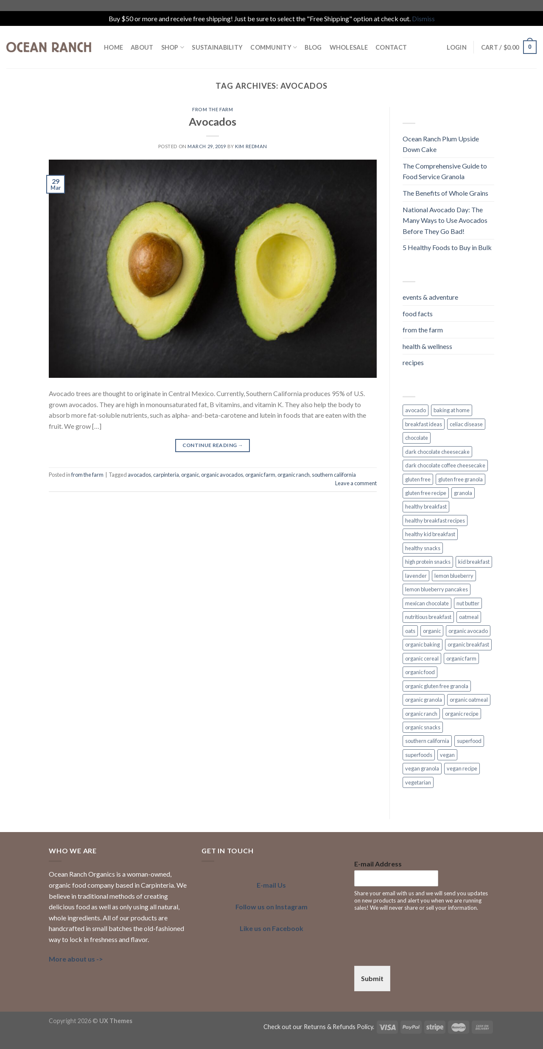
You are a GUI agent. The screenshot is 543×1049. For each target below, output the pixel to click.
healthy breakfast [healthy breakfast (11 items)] (426, 506)
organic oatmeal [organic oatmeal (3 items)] (469, 699)
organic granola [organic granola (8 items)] (423, 699)
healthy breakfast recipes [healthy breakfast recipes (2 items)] (435, 520)
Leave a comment (356, 483)
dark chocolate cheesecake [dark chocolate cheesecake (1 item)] (437, 451)
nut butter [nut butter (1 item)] (467, 603)
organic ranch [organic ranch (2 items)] (421, 713)
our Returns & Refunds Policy (333, 1026)
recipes (413, 362)
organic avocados (222, 474)
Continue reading (213, 445)
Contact (391, 47)
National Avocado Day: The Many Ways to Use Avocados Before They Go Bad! (445, 220)
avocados (139, 474)
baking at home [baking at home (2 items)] (452, 410)
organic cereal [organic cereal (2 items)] (422, 658)
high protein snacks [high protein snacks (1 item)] (428, 561)
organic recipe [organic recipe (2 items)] (462, 713)
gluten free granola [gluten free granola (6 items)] (460, 479)
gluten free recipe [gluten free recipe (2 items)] (425, 492)
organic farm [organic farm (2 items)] (461, 658)
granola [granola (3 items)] (463, 492)
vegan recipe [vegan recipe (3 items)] (462, 768)
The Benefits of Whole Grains (445, 193)
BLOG (313, 47)
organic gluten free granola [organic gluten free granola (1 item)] (436, 686)
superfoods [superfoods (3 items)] (418, 754)
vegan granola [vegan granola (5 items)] (422, 768)
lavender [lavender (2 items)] (416, 575)
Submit (372, 978)
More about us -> (76, 959)
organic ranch (293, 474)
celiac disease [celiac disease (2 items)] (466, 424)
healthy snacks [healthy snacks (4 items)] (422, 548)
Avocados (212, 121)
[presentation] (418, 952)
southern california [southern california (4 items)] (427, 740)
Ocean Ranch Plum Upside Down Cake (441, 144)
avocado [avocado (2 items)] (415, 410)
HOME (113, 47)
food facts (418, 313)
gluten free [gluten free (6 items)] (418, 479)
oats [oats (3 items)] (410, 630)
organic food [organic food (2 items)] (420, 672)
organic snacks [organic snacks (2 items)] (422, 727)
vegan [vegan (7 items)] (447, 754)
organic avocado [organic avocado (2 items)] (468, 630)
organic (190, 474)
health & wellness (427, 346)
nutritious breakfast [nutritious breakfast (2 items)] (428, 616)
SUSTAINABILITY (217, 47)
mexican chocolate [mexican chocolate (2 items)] (427, 603)
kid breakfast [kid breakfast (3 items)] (474, 561)
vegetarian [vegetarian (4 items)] (418, 782)
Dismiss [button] (423, 18)
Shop (173, 47)
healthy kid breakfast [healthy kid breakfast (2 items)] (430, 534)
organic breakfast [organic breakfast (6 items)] (468, 644)
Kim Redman (251, 146)
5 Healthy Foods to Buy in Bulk (447, 247)
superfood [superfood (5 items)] (469, 740)
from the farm (212, 109)
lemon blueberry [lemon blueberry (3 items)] (453, 575)
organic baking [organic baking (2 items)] (422, 644)
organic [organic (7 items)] (432, 630)
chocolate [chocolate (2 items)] (416, 437)
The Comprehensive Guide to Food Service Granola (445, 171)
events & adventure (430, 297)
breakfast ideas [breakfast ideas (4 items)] (423, 424)
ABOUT (142, 47)
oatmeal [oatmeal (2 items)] (469, 616)
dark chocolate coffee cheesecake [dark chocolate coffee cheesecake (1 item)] (445, 465)
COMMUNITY (273, 47)
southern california (334, 474)
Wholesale (349, 47)
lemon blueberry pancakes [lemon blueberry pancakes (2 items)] (436, 589)
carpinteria (166, 474)
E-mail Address (378, 864)
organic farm (260, 474)
